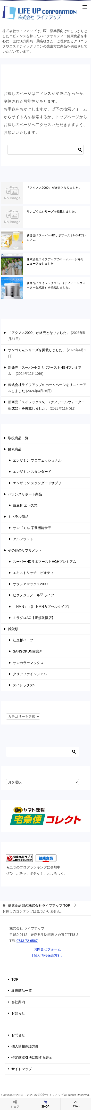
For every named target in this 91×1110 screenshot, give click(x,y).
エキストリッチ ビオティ (33, 573)
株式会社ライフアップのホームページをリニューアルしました (55, 261)
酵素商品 (15, 449)
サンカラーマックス (28, 663)
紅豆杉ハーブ (23, 640)
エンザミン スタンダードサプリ (37, 483)
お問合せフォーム (47, 949)
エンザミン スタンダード (32, 472)
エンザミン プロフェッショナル (37, 460)
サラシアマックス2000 (30, 584)
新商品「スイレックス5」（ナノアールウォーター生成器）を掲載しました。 (56, 285)
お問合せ (18, 1035)
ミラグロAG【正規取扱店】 (34, 618)
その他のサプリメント (25, 550)
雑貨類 (13, 629)
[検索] (45, 150)
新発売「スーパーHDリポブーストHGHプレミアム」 (56, 238)
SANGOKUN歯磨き (27, 651)
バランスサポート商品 (25, 494)
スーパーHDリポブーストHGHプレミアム (44, 562)
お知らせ (18, 1013)
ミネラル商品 (18, 517)
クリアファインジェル (30, 674)
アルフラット (23, 539)
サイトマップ (21, 1069)
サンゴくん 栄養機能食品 (32, 528)
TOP (39, 905)
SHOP (45, 1104)
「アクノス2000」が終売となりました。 (54, 187)
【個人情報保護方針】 (47, 955)
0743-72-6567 (27, 941)
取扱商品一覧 (18, 438)
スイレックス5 (24, 685)
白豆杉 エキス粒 (25, 505)
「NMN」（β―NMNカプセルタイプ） (42, 607)
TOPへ (76, 1104)
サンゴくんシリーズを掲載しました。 (52, 211)
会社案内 (18, 1002)
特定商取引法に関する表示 (31, 1057)
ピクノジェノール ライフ (33, 594)
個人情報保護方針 (25, 1046)
